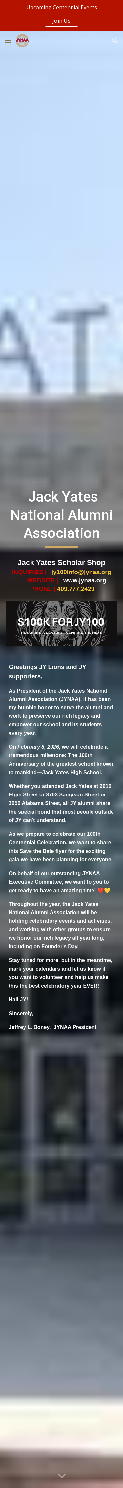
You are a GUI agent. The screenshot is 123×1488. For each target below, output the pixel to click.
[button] (8, 40)
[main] (61, 518)
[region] (61, 15)
